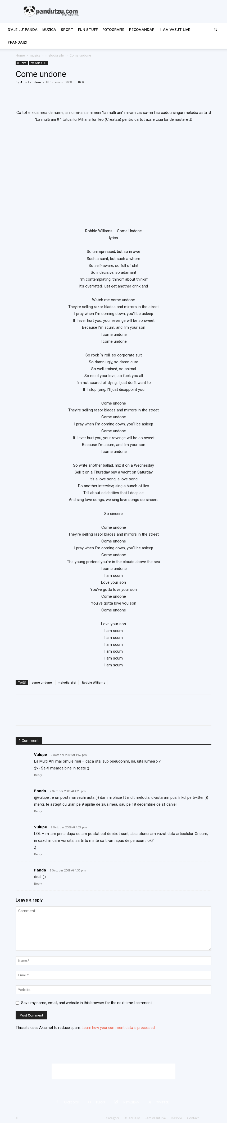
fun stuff (88, 29)
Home (20, 55)
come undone (42, 682)
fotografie (113, 29)
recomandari (142, 29)
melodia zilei (55, 55)
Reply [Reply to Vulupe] (38, 775)
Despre (176, 1118)
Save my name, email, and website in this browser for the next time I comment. (87, 1003)
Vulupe (40, 754)
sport (67, 29)
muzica (49, 29)
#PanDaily (17, 42)
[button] (215, 29)
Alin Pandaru (30, 82)
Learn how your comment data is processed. (119, 1027)
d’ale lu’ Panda (23, 29)
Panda (40, 790)
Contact (193, 1118)
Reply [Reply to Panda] (38, 811)
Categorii (113, 1118)
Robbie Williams (93, 682)
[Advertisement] (113, 1071)
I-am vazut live (175, 29)
